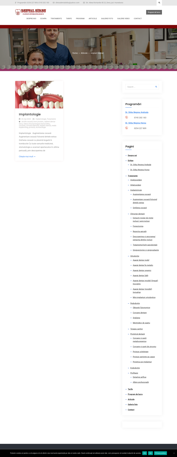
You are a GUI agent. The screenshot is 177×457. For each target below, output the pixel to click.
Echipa (43, 18)
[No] (174, 453)
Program (80, 18)
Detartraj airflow (139, 377)
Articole (93, 18)
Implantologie (30, 114)
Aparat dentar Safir (140, 275)
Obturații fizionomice (141, 307)
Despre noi (31, 18)
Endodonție (135, 368)
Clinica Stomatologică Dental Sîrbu (37, 124)
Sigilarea (136, 318)
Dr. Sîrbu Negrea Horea (139, 170)
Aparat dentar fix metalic (143, 265)
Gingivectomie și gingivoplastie (146, 250)
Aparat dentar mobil (141, 260)
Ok (145, 453)
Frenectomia (138, 226)
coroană (22, 126)
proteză (32, 127)
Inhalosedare (135, 185)
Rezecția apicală (139, 231)
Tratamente (56, 18)
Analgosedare (136, 180)
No (150, 453)
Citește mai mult (26, 156)
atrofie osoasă (27, 122)
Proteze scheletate (140, 352)
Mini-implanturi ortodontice (144, 297)
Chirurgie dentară (137, 214)
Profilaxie (134, 373)
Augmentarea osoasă (142, 194)
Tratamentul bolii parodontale (145, 245)
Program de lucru (154, 12)
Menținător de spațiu (141, 323)
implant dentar (45, 126)
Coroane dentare (140, 313)
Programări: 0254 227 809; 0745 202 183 (33, 2)
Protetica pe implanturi (142, 362)
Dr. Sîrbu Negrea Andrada (140, 165)
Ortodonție (134, 256)
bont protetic (38, 122)
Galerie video (123, 18)
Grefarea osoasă (140, 208)
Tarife (69, 18)
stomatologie (41, 127)
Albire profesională (141, 382)
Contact (138, 18)
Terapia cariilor (136, 329)
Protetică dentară (137, 334)
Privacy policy (160, 453)
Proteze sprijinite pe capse (144, 357)
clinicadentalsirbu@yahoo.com (67, 2)
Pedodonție (135, 303)
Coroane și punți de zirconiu (144, 346)
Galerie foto (107, 18)
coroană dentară (32, 126)
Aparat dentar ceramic (142, 270)
